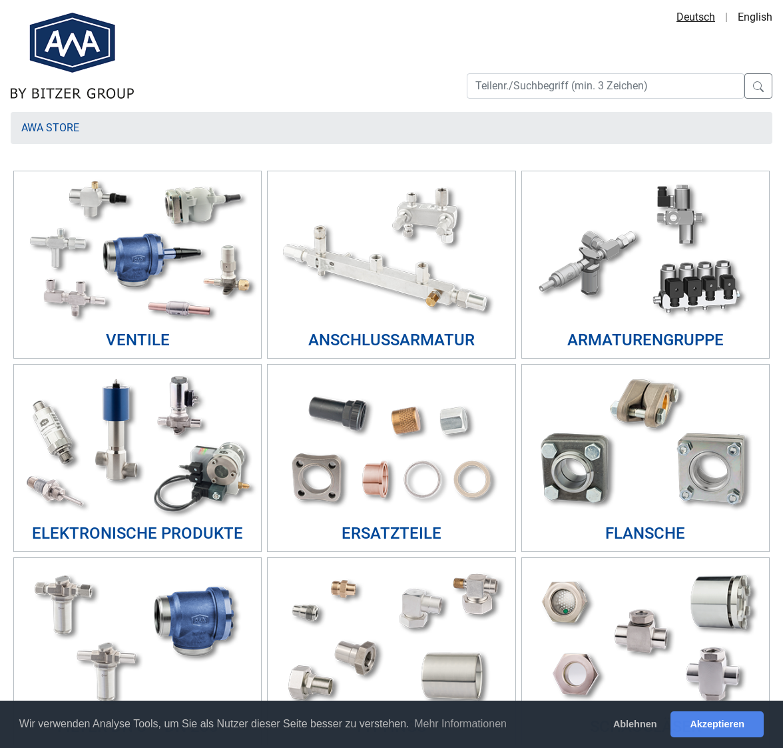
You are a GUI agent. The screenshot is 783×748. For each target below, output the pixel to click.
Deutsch (695, 17)
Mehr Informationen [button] (460, 723)
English (755, 17)
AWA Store (50, 127)
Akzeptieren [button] (717, 724)
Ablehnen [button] (635, 724)
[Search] (605, 86)
